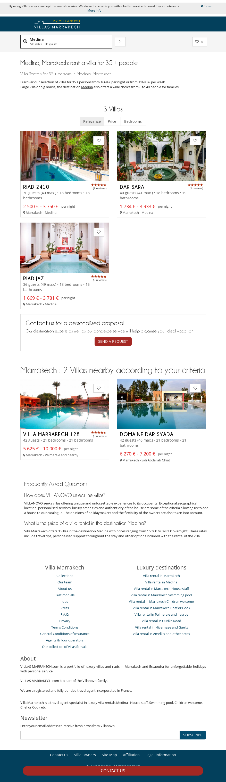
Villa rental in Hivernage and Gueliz (161, 627)
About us (65, 588)
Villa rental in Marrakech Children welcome (161, 601)
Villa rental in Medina (161, 582)
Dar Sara (132, 187)
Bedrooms (133, 121)
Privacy (64, 620)
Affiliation (131, 754)
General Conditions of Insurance (64, 633)
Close (206, 6)
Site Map (109, 754)
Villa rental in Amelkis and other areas (161, 633)
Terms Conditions (64, 627)
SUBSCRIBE (192, 734)
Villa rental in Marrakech (161, 575)
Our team (64, 582)
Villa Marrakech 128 (51, 434)
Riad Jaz (33, 278)
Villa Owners (85, 754)
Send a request (113, 341)
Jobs (65, 601)
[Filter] (120, 41)
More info (94, 10)
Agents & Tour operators (64, 640)
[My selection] (199, 41)
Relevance (92, 121)
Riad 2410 (36, 187)
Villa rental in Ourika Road (161, 620)
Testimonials (64, 595)
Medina (87, 87)
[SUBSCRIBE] (100, 735)
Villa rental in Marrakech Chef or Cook (161, 608)
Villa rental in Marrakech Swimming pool (161, 595)
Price (112, 121)
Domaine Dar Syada (146, 434)
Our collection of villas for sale (64, 646)
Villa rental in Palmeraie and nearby (161, 614)
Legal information (161, 754)
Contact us (113, 770)
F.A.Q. (65, 614)
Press (65, 608)
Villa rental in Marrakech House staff (161, 588)
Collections (64, 575)
